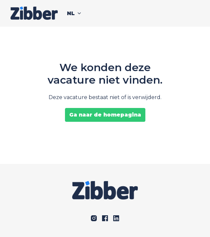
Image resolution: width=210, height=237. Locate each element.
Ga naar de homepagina (105, 115)
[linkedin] (116, 218)
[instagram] (93, 218)
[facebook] (105, 218)
